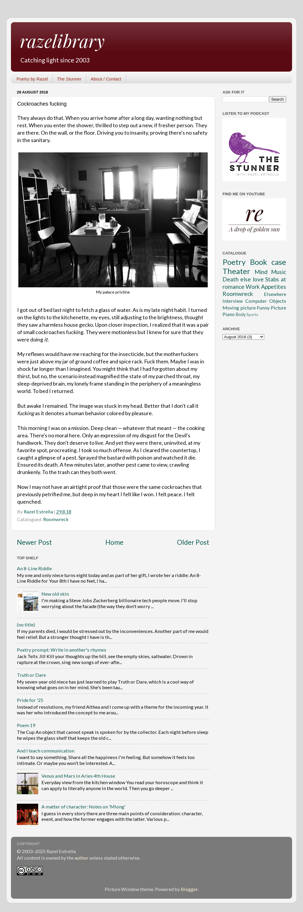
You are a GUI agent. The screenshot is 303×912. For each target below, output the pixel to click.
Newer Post (34, 542)
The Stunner (69, 78)
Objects (277, 301)
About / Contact (106, 78)
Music (278, 271)
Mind (260, 271)
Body (241, 314)
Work (253, 286)
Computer (256, 301)
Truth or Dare (31, 675)
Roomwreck (56, 519)
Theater (236, 271)
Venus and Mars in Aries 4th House (78, 776)
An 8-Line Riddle (34, 568)
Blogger (189, 889)
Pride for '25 (30, 700)
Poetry (234, 262)
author (81, 858)
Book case (268, 262)
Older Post (193, 542)
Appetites (273, 286)
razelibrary (62, 40)
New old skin (55, 594)
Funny (263, 307)
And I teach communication (45, 750)
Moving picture (239, 307)
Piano (229, 314)
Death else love (243, 279)
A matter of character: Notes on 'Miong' (83, 806)
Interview (233, 301)
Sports (252, 314)
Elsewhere (275, 294)
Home (114, 542)
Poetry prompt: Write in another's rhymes (61, 649)
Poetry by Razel (32, 78)
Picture (278, 307)
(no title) (26, 624)
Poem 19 (26, 725)
